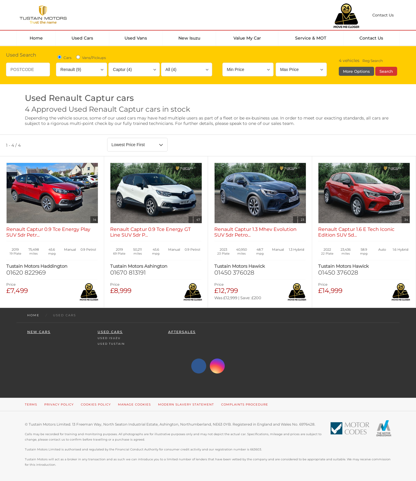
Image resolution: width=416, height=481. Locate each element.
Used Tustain (111, 343)
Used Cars (82, 38)
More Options (356, 71)
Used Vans (136, 38)
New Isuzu (189, 38)
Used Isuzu (109, 338)
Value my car (247, 38)
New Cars (39, 332)
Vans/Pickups (90, 57)
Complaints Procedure (244, 404)
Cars (64, 57)
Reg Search (372, 60)
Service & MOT (310, 38)
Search (386, 71)
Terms (31, 404)
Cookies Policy (96, 404)
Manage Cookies (134, 404)
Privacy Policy (59, 404)
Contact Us (371, 38)
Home (36, 38)
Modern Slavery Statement (186, 404)
